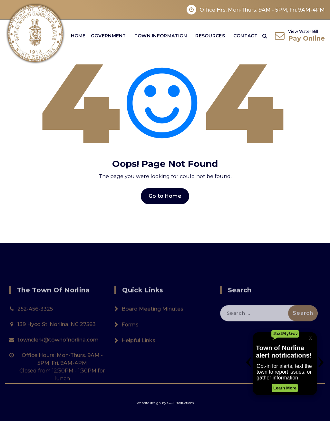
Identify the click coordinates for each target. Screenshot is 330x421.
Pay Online (306, 38)
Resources (210, 36)
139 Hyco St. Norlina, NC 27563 (56, 357)
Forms (130, 357)
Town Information (160, 36)
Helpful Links (138, 373)
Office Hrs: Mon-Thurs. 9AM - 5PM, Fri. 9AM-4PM (262, 10)
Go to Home (165, 196)
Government (108, 36)
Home (78, 36)
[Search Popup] (264, 35)
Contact (245, 36)
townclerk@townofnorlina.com (58, 372)
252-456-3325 (35, 342)
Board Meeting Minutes (152, 342)
